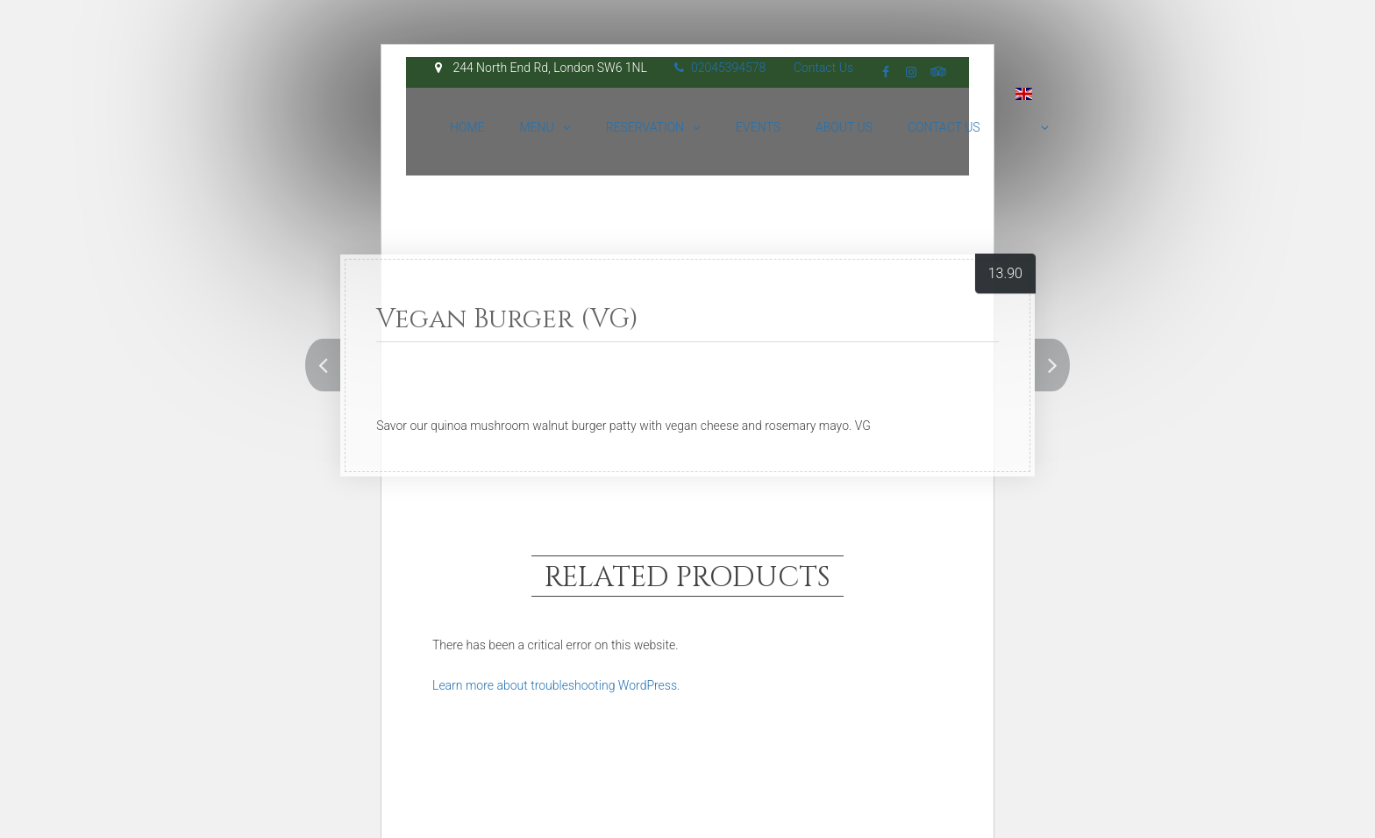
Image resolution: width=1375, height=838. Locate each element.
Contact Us (823, 68)
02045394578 (719, 68)
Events (758, 127)
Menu (536, 127)
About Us (844, 127)
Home (467, 127)
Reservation (645, 127)
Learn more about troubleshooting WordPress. (556, 685)
